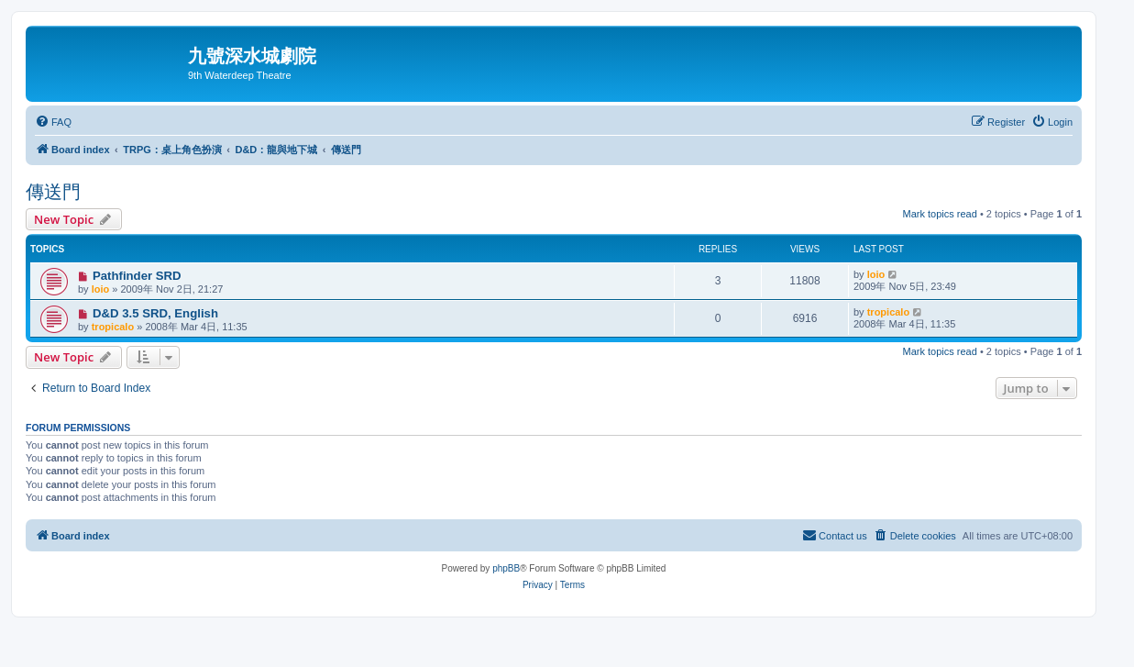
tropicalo (113, 326)
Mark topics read (940, 213)
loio (101, 289)
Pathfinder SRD (137, 276)
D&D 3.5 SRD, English (155, 313)
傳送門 (53, 192)
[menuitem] (53, 122)
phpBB (506, 568)
